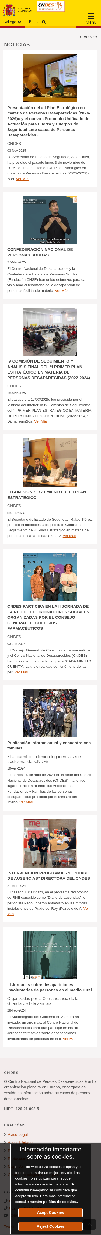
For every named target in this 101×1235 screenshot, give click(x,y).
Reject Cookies (50, 1226)
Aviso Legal (16, 1134)
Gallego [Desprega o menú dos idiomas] (12, 21)
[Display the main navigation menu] (91, 18)
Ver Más (22, 179)
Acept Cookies (50, 1212)
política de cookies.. (60, 1202)
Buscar (37, 21)
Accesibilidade (18, 1142)
